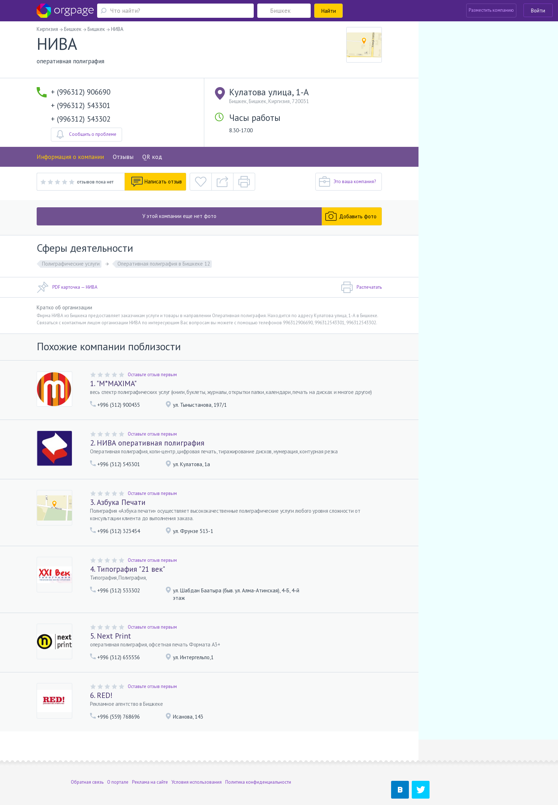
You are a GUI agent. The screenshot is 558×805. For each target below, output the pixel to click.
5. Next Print (110, 636)
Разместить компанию (491, 10)
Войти (538, 10)
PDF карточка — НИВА (67, 287)
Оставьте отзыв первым (152, 375)
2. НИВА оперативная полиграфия (147, 443)
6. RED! (101, 695)
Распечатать (361, 287)
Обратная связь (87, 760)
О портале (117, 760)
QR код (152, 157)
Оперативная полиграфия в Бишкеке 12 (163, 263)
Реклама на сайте (150, 760)
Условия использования (197, 760)
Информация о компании (70, 157)
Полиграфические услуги (71, 263)
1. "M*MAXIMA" (113, 383)
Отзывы (123, 157)
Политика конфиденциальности (258, 760)
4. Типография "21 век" (127, 569)
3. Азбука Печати (118, 502)
